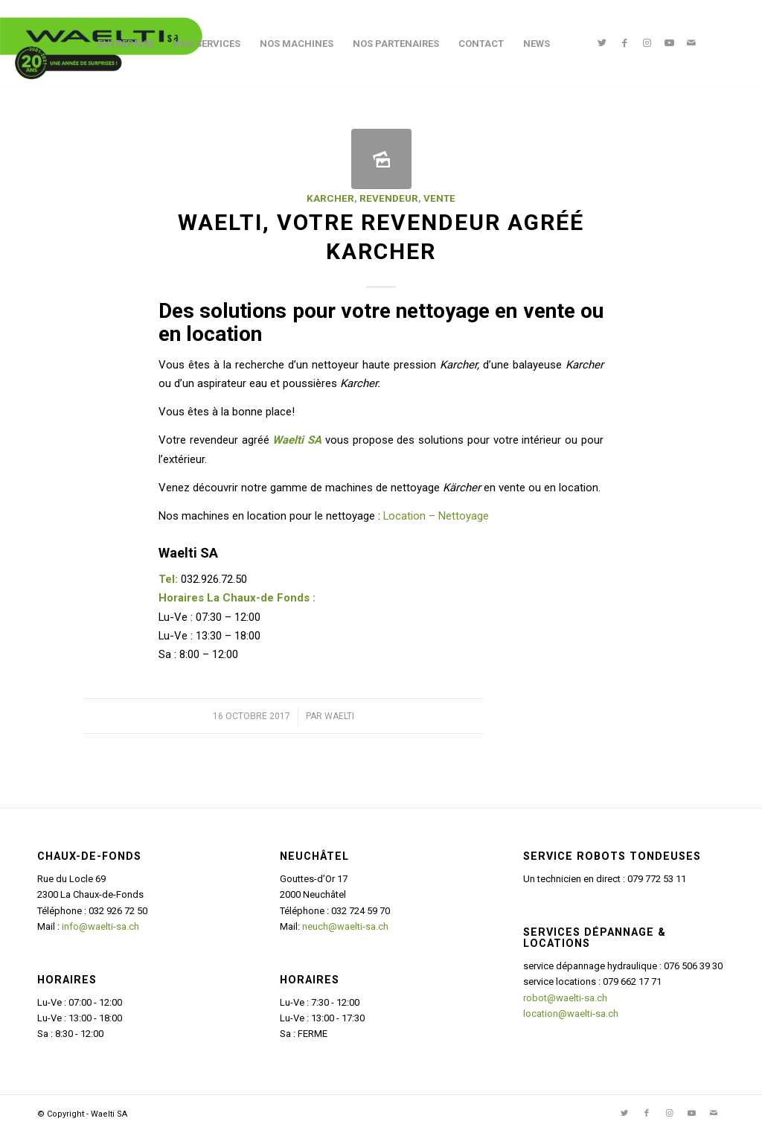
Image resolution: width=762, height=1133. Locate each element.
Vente (439, 198)
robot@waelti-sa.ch (565, 997)
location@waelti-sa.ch (570, 1013)
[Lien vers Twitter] (602, 43)
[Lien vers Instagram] (646, 43)
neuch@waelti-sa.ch (345, 926)
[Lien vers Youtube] (669, 43)
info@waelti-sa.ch (100, 926)
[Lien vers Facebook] (624, 43)
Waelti (339, 716)
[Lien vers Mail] (691, 43)
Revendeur (388, 198)
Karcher (330, 198)
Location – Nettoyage (436, 516)
